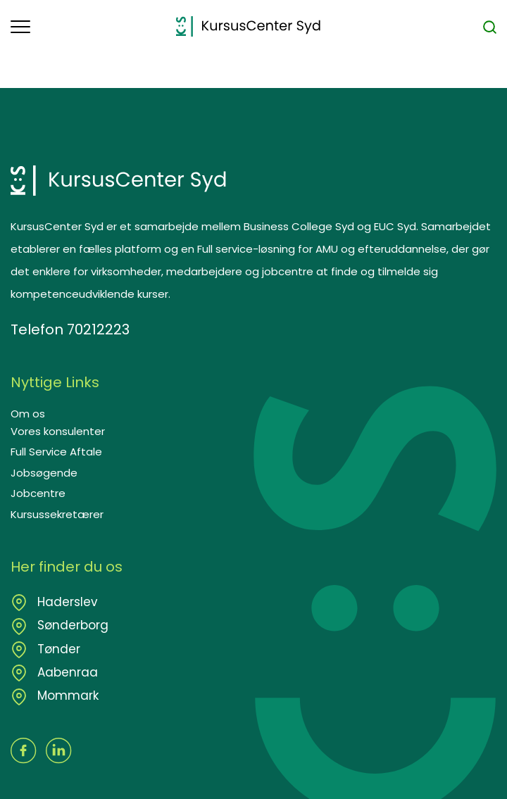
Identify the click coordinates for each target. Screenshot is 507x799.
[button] (93, 26)
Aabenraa (66, 672)
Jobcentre (38, 493)
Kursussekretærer (57, 514)
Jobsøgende (44, 472)
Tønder (57, 649)
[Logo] (248, 26)
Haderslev (66, 601)
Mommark (66, 695)
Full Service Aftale (56, 451)
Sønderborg (71, 625)
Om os (28, 413)
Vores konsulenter (58, 431)
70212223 (98, 329)
